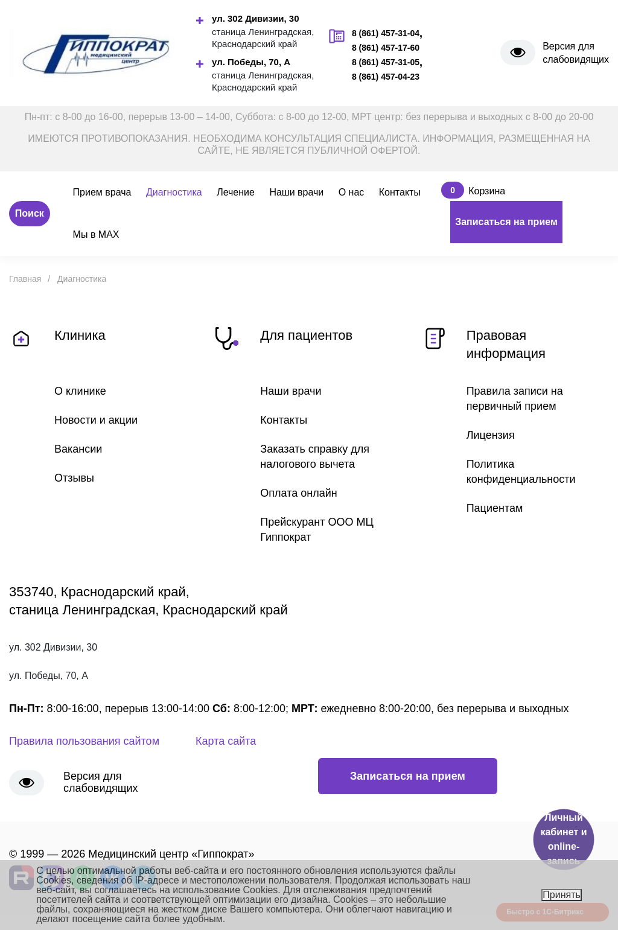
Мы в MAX (96, 234)
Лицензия (491, 435)
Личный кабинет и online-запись (563, 839)
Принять (562, 895)
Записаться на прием (506, 222)
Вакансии (78, 449)
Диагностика (174, 192)
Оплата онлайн (298, 493)
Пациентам (495, 508)
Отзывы (74, 478)
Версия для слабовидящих (576, 53)
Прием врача (102, 192)
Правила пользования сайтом (84, 741)
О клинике (80, 391)
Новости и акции (96, 420)
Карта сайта (226, 741)
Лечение (236, 192)
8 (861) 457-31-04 (385, 33)
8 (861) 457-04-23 (385, 76)
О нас (352, 192)
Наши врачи (296, 192)
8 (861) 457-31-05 (385, 62)
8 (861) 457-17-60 (385, 48)
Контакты (400, 192)
